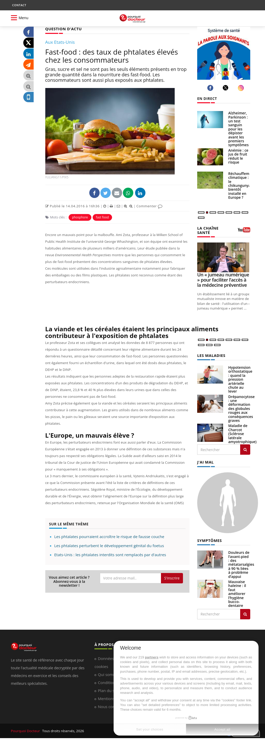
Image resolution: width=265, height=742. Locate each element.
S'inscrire (172, 577)
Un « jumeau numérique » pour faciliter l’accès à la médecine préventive (223, 279)
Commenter (149, 205)
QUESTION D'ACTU (62, 28)
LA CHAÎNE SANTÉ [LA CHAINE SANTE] (207, 229)
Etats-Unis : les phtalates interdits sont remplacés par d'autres (110, 554)
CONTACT (19, 5)
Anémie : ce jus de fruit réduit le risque (238, 156)
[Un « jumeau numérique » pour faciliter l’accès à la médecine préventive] (223, 257)
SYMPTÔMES (209, 539)
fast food (102, 217)
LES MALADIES (210, 354)
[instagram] (241, 88)
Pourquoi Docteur (25, 729)
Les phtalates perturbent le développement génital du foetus (109, 545)
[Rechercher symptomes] (245, 613)
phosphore (80, 217)
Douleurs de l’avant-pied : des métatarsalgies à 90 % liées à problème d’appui (241, 563)
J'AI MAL (205, 461)
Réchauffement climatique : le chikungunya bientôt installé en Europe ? (241, 185)
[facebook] (211, 88)
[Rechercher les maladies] (245, 449)
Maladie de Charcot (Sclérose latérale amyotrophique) (242, 432)
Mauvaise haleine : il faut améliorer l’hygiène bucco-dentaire (237, 592)
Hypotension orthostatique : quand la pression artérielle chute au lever (240, 378)
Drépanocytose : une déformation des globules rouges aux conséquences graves (241, 407)
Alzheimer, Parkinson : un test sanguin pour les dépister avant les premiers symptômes (238, 129)
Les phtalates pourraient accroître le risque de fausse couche (109, 536)
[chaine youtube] (244, 231)
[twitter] (226, 88)
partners (151, 657)
